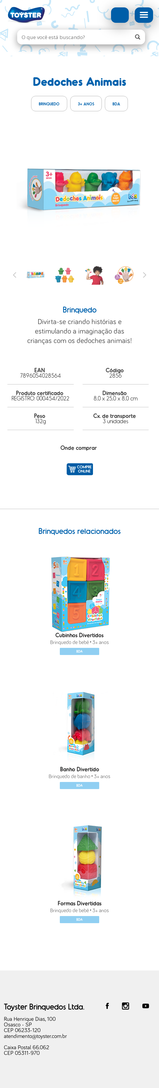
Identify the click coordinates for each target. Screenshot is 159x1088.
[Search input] (75, 37)
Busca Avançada (120, 15)
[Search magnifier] (137, 37)
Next (144, 275)
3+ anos (86, 104)
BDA (116, 104)
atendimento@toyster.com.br (35, 1036)
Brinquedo (49, 104)
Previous (14, 275)
